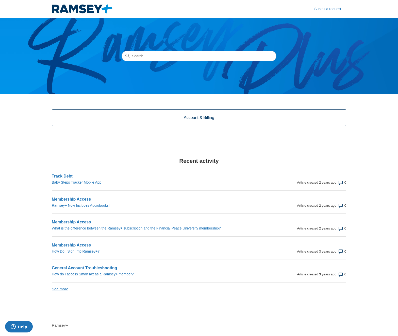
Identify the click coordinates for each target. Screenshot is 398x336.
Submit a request (327, 9)
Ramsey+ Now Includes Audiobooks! (81, 205)
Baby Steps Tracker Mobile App (76, 182)
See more (60, 289)
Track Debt (62, 176)
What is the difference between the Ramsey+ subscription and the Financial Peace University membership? (136, 228)
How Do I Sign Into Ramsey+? (76, 251)
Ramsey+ (60, 325)
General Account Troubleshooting (84, 268)
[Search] (199, 56)
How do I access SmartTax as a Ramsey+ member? (93, 274)
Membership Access (71, 199)
